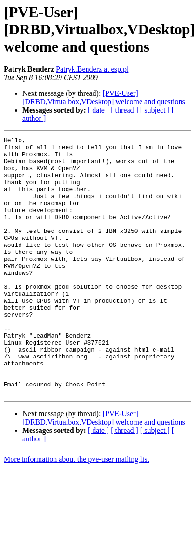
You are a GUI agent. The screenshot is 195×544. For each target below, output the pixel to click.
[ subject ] (155, 110)
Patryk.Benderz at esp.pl (92, 69)
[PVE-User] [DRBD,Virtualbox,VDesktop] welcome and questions (103, 97)
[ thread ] (124, 110)
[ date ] (98, 110)
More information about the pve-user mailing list (76, 511)
